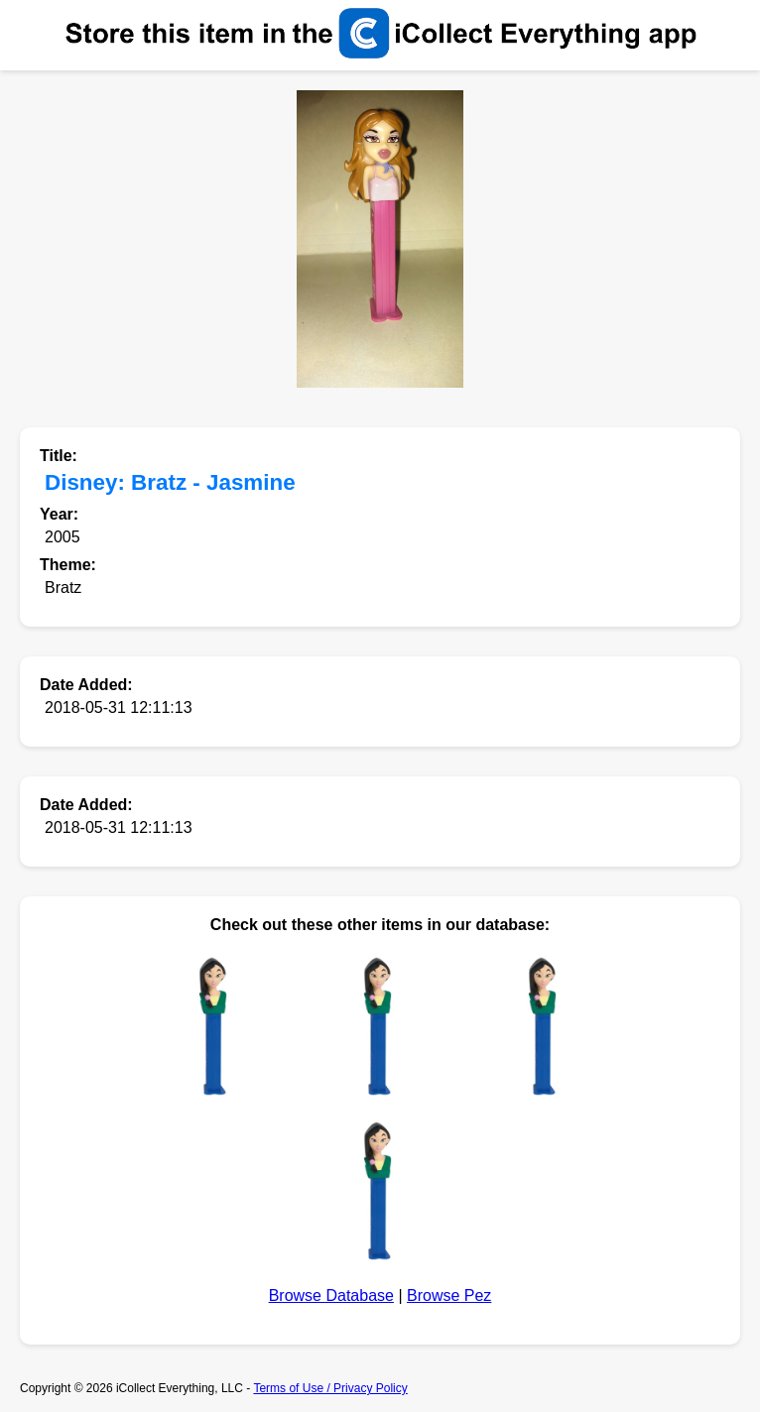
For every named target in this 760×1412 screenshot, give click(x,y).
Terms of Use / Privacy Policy (330, 1388)
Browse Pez (449, 1295)
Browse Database (331, 1295)
